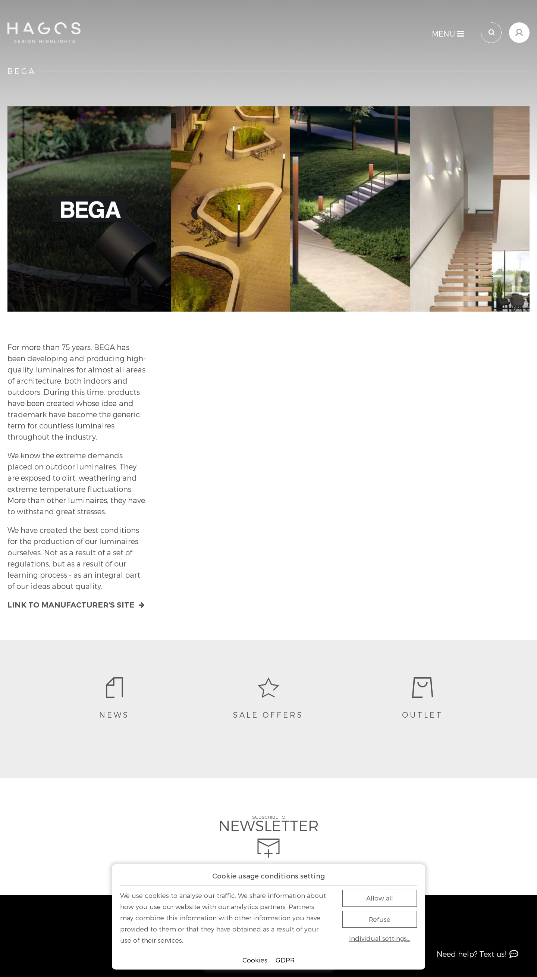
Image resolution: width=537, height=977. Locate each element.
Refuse (379, 919)
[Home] (44, 32)
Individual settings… (379, 938)
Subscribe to (269, 836)
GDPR (285, 960)
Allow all (379, 898)
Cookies (254, 960)
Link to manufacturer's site (76, 605)
